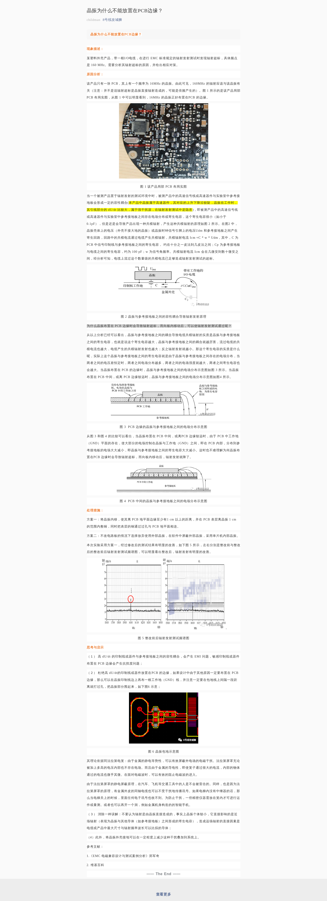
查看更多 (163, 894)
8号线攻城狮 (112, 20)
